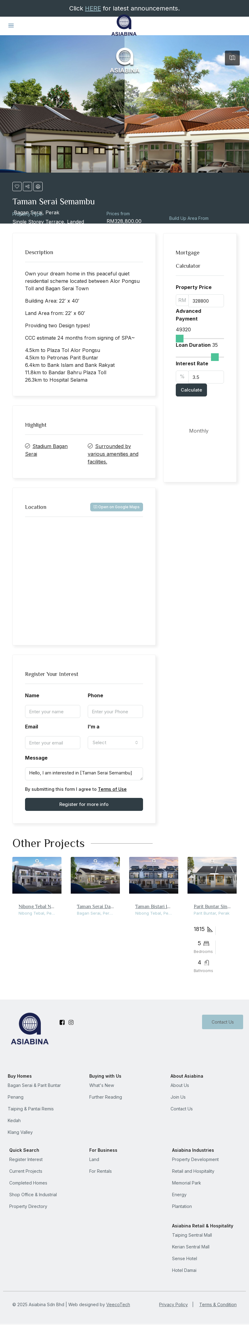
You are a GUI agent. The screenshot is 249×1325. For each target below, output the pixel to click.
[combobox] (115, 742)
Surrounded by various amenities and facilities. (113, 454)
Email (31, 726)
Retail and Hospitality (193, 1171)
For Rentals (100, 1171)
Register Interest (26, 1159)
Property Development (195, 1159)
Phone (95, 695)
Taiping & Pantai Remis (31, 1108)
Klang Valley (20, 1132)
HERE (93, 8)
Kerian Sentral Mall (190, 1246)
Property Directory (28, 1206)
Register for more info (83, 804)
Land (94, 1159)
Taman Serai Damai (97, 906)
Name (32, 695)
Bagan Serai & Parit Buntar (34, 1085)
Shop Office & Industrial (33, 1194)
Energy (179, 1194)
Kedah (14, 1120)
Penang (15, 1097)
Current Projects (25, 1171)
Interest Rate (192, 363)
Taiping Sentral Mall (192, 1235)
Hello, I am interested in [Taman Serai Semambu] (84, 773)
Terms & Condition (218, 1304)
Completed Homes (28, 1182)
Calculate (191, 390)
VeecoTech (118, 1304)
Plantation (182, 1206)
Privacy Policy (173, 1304)
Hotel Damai (184, 1270)
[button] (17, 186)
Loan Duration (193, 345)
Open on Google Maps (117, 507)
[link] (36, 875)
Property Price (194, 287)
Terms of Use (112, 789)
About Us (180, 1085)
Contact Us (222, 1022)
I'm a (93, 726)
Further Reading (105, 1097)
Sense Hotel (184, 1258)
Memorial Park (186, 1182)
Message (36, 758)
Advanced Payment (188, 315)
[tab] (232, 58)
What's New (101, 1085)
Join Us (178, 1097)
